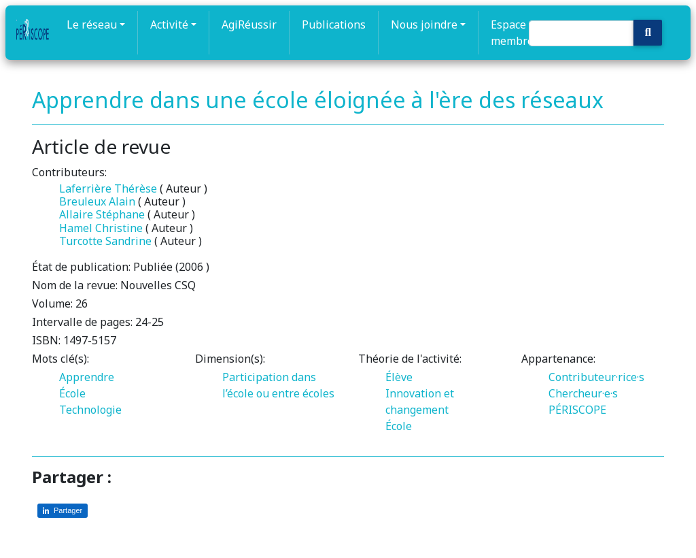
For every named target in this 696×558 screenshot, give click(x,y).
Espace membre (512, 32)
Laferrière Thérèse (108, 188)
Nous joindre (424, 24)
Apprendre (86, 377)
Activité (169, 24)
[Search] (581, 33)
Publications (334, 24)
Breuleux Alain (97, 201)
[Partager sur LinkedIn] (62, 511)
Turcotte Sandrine (105, 240)
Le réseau (92, 24)
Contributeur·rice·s (596, 377)
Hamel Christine (101, 227)
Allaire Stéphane (102, 214)
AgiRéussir (249, 24)
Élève (399, 377)
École (72, 393)
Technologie (90, 409)
